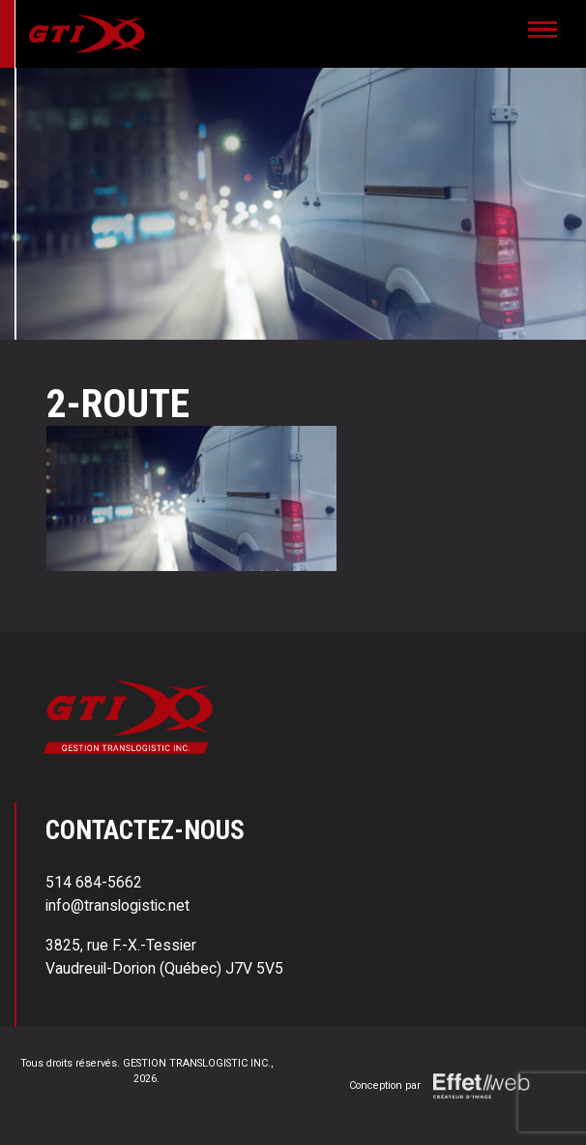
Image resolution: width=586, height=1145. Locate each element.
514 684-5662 (93, 882)
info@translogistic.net (117, 905)
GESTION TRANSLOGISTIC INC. (197, 1063)
